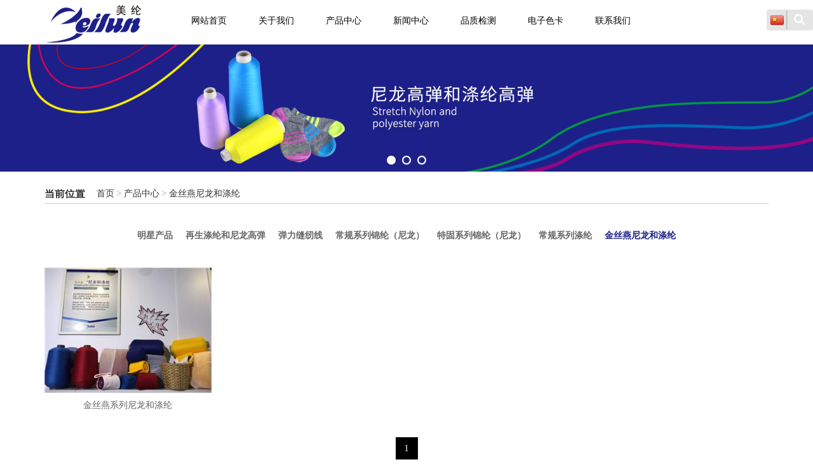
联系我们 (613, 20)
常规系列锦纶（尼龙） (379, 234)
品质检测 (478, 20)
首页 (105, 193)
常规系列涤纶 (603, 234)
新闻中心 (411, 20)
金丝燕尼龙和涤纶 (204, 193)
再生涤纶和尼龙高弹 (187, 234)
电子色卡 (545, 20)
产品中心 (343, 20)
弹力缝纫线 (281, 234)
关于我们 (276, 20)
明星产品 (98, 234)
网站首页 (209, 20)
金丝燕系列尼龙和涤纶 (127, 402)
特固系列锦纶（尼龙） (500, 234)
